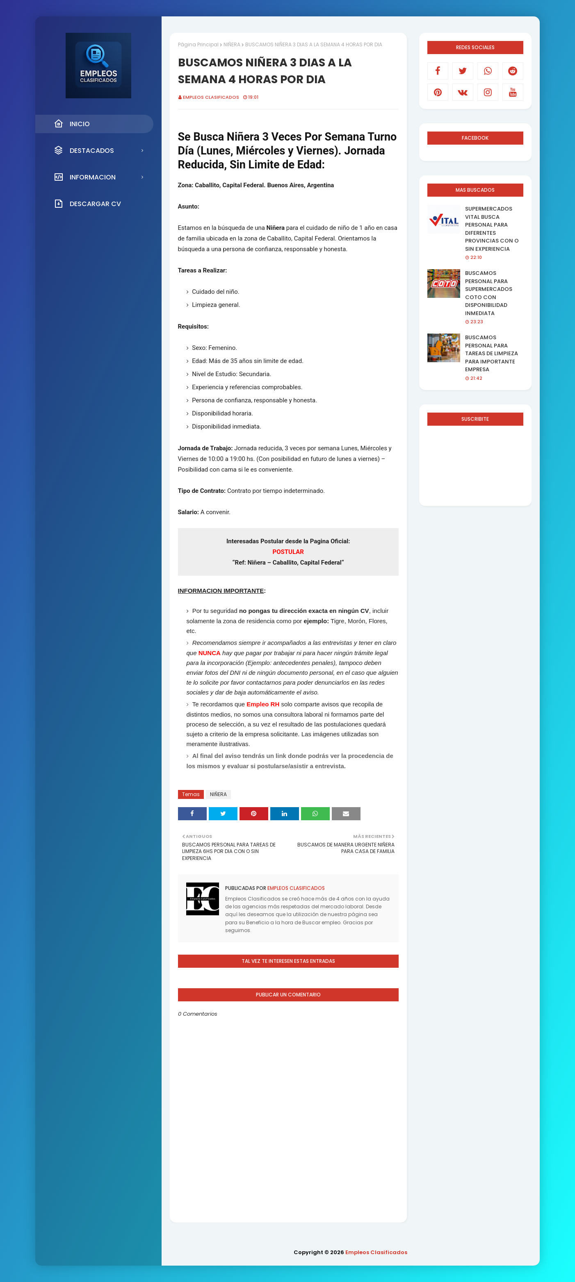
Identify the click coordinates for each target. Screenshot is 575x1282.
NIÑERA (232, 44)
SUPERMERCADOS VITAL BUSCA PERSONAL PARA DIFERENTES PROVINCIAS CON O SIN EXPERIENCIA (492, 229)
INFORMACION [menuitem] (85, 177)
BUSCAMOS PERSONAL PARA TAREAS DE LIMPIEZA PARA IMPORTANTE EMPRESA (491, 353)
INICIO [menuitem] (72, 124)
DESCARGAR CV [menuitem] (87, 204)
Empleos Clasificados (211, 97)
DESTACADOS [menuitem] (84, 150)
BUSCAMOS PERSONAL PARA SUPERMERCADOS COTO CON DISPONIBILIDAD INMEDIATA (488, 293)
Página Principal (198, 44)
